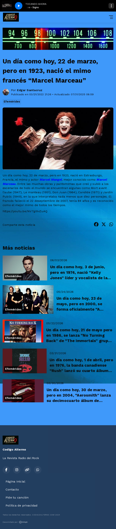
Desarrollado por (15, 522)
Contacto (12, 489)
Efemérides (12, 101)
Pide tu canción (17, 497)
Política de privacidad (21, 505)
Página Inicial (15, 481)
